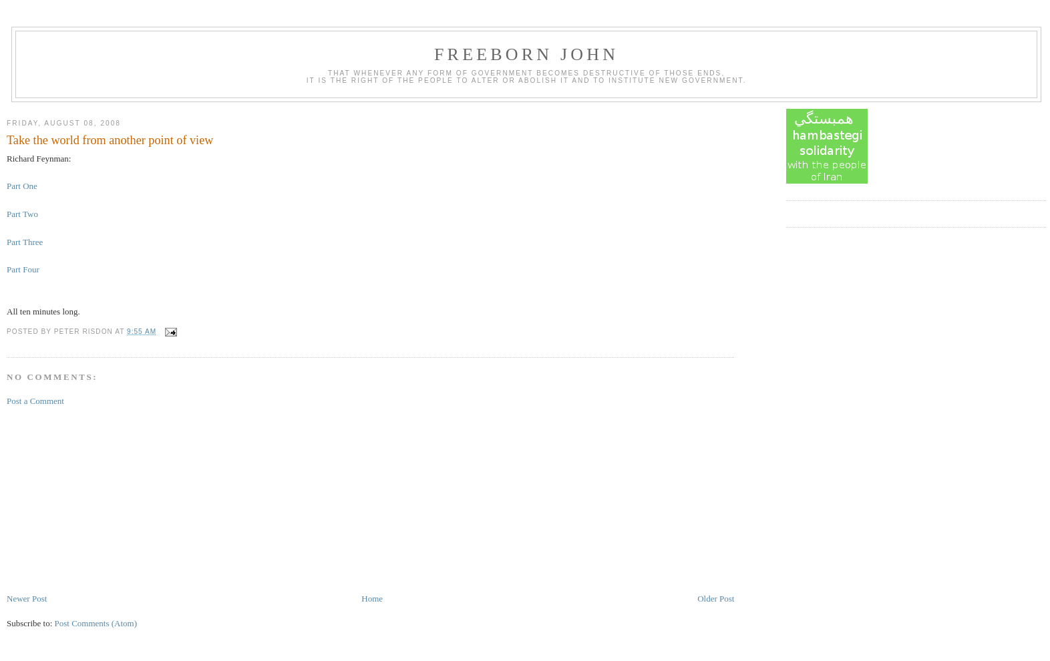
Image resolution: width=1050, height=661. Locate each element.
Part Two (22, 214)
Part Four (23, 269)
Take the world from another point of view (110, 140)
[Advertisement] (107, 498)
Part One (22, 186)
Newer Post (27, 599)
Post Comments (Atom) (96, 623)
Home (372, 599)
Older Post (715, 599)
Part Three (25, 242)
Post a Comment (35, 401)
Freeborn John (526, 54)
